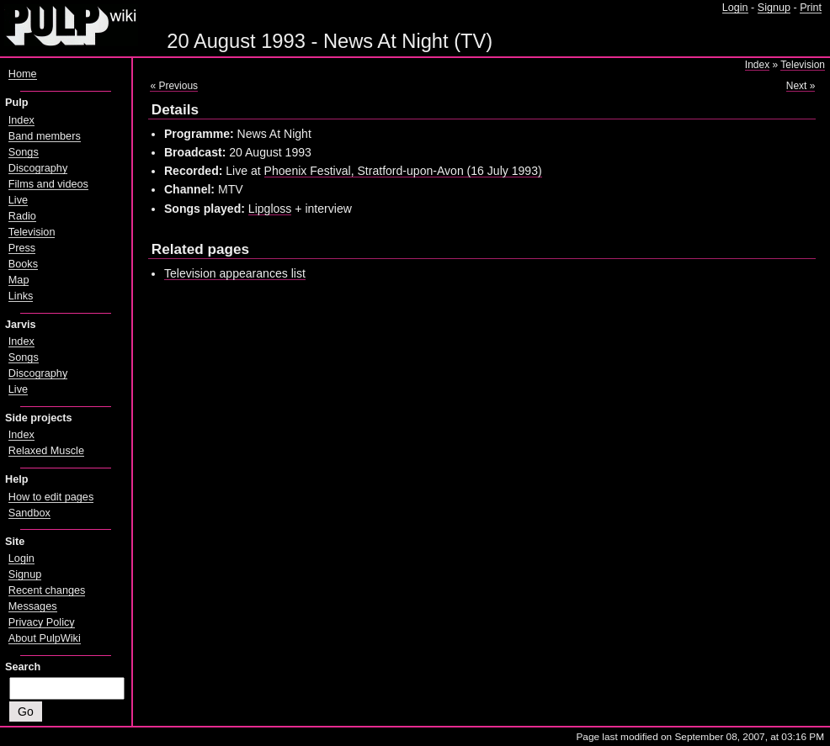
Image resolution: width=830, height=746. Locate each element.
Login (735, 7)
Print (811, 7)
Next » (801, 86)
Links (21, 296)
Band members (44, 136)
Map (18, 280)
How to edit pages (50, 497)
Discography (37, 168)
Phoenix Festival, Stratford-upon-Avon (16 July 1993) (403, 170)
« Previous (174, 86)
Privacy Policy (41, 622)
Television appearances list (235, 273)
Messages (32, 606)
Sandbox (29, 513)
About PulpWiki (44, 638)
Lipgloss (270, 208)
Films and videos (48, 184)
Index (757, 65)
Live (18, 200)
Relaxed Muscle (46, 451)
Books (23, 264)
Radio (22, 216)
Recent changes (47, 590)
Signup (774, 7)
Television (802, 65)
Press (21, 248)
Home (22, 74)
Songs (23, 152)
